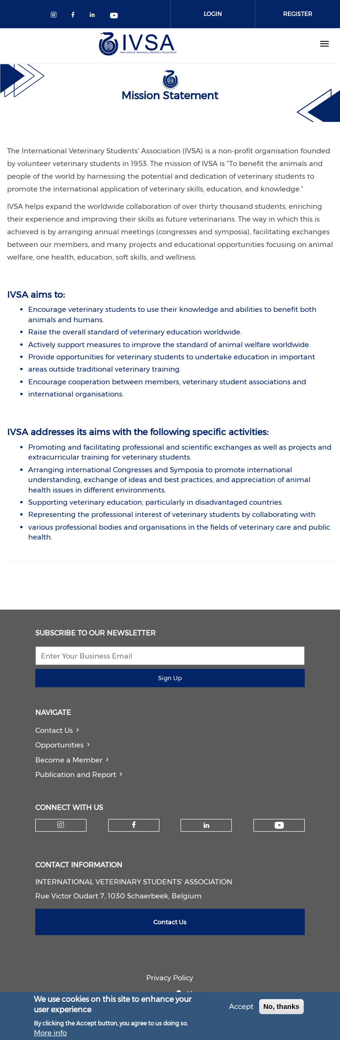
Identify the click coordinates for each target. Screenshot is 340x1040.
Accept (241, 1009)
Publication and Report (75, 774)
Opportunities (59, 744)
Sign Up (170, 678)
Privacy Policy (169, 977)
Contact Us (54, 730)
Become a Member (69, 759)
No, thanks (281, 1009)
